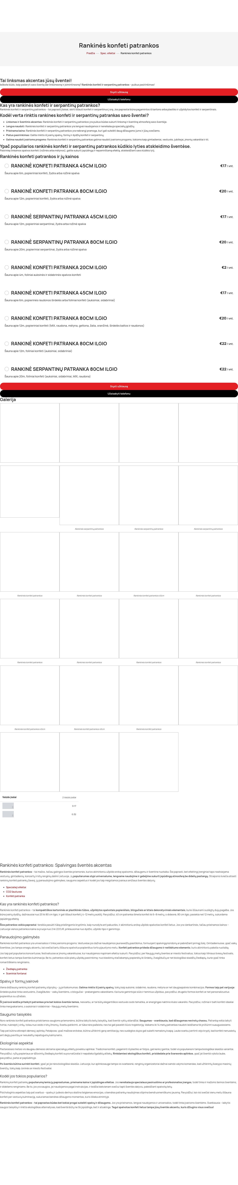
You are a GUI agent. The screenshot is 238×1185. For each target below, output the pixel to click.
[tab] (39, 806)
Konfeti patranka (15, 896)
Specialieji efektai (16, 887)
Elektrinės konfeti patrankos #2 (31, 814)
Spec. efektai (107, 53)
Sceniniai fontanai (16, 973)
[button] (119, 92)
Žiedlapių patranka (16, 969)
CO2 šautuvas (14, 891)
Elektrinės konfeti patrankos (29, 805)
